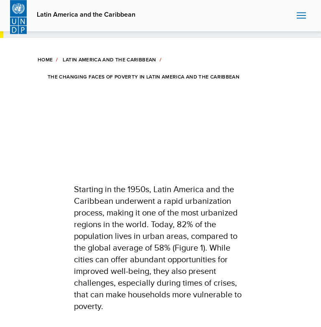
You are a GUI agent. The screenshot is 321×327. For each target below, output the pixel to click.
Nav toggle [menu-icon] (301, 15)
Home (45, 60)
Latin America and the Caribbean (86, 14)
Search (288, 15)
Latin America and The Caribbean (109, 60)
